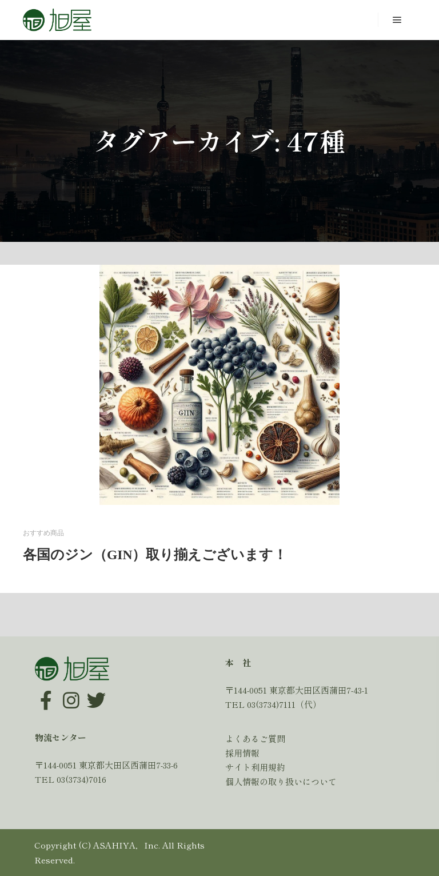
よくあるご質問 (255, 738)
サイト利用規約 (255, 767)
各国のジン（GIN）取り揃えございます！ (155, 554)
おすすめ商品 (43, 533)
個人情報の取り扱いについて (281, 781)
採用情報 (242, 753)
